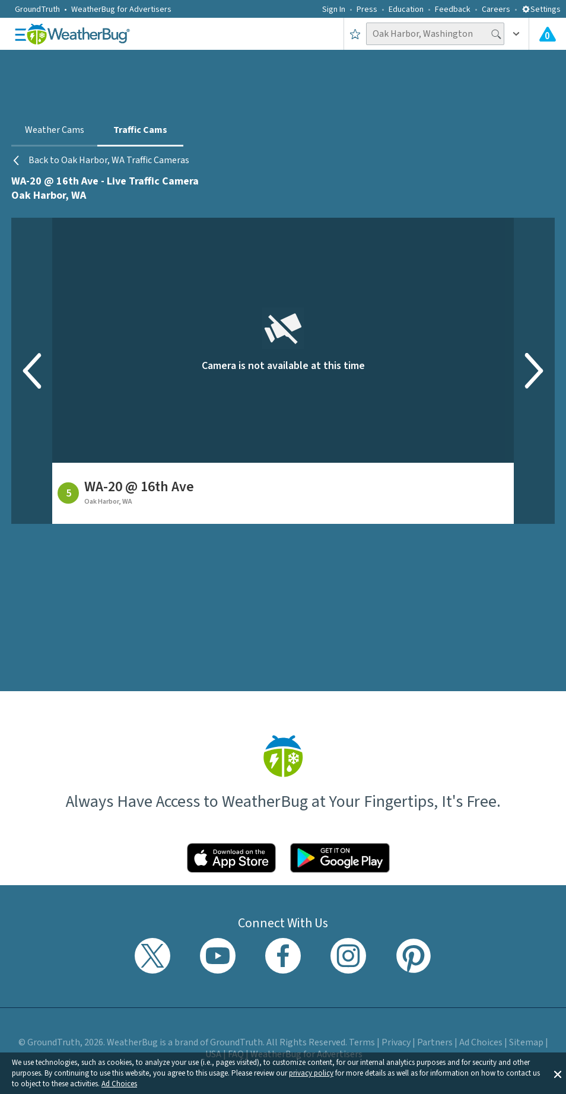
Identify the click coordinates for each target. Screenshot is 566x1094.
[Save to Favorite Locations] (355, 34)
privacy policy (311, 1073)
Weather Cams (54, 129)
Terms (362, 1042)
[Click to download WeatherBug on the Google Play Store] (340, 858)
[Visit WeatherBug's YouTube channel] (218, 956)
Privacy (396, 1042)
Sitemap (526, 1042)
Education (406, 9)
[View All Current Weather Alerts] (547, 34)
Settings (541, 9)
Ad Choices (119, 1084)
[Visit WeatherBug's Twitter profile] (152, 956)
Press (367, 9)
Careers (496, 9)
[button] (557, 1073)
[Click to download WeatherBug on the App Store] (231, 858)
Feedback (452, 9)
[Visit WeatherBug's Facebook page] (283, 956)
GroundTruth (37, 9)
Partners (435, 1042)
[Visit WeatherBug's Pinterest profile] (413, 956)
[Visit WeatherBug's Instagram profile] (348, 956)
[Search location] (435, 34)
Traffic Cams (140, 129)
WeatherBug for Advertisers (121, 9)
